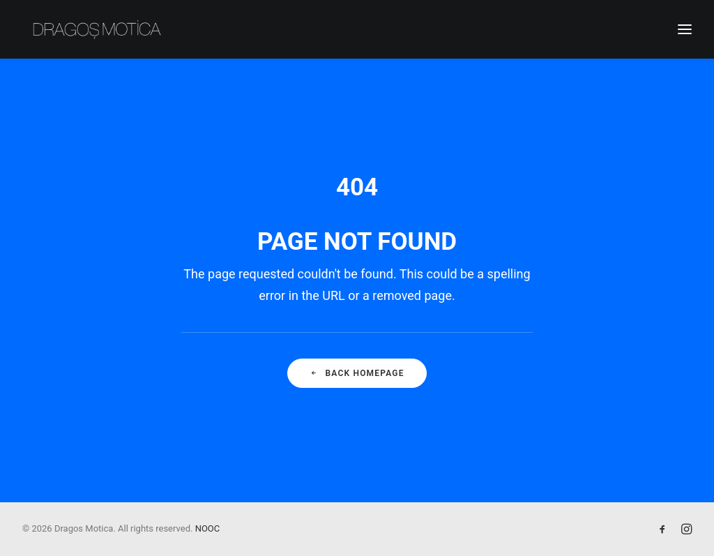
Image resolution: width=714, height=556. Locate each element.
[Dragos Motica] (97, 29)
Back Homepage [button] (357, 373)
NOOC (207, 528)
